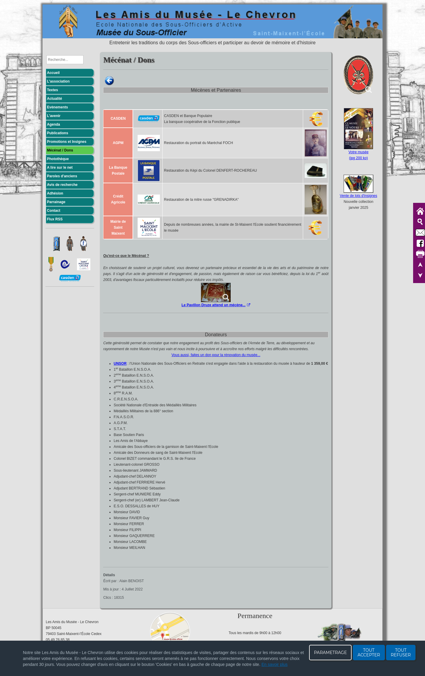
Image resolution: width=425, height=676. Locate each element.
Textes (52, 90)
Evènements (57, 107)
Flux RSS (55, 219)
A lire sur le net (60, 167)
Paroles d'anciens (62, 176)
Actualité (54, 99)
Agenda (53, 124)
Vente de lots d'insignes (358, 196)
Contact (53, 211)
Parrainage (56, 202)
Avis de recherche (62, 185)
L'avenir (54, 116)
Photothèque (58, 159)
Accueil (53, 73)
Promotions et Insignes (66, 142)
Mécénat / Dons (60, 150)
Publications (57, 133)
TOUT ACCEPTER (369, 652)
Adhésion (55, 193)
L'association (58, 81)
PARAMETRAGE (330, 652)
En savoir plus (275, 664)
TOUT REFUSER (401, 652)
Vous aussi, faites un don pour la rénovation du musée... (215, 355)
